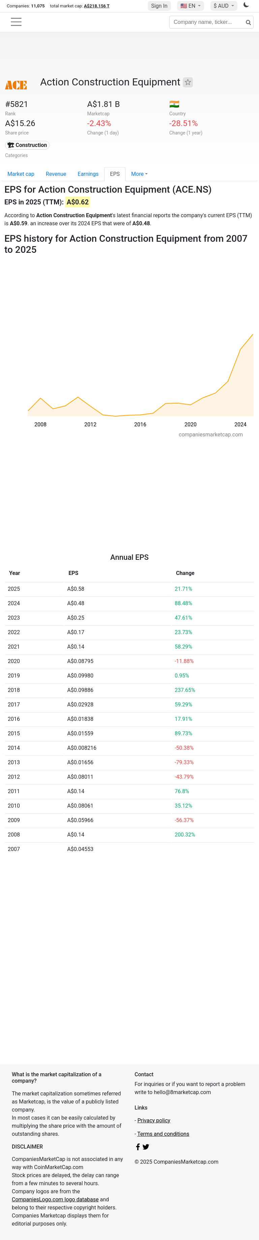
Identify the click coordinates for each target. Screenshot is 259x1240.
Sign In (159, 6)
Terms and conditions (163, 1134)
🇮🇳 (174, 104)
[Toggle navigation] (16, 22)
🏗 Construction (27, 145)
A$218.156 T (97, 5)
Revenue (56, 174)
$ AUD (222, 6)
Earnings (88, 174)
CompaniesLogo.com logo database (55, 1199)
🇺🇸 (188, 6)
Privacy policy (153, 1120)
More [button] (137, 174)
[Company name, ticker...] (211, 22)
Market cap (20, 174)
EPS (115, 174)
